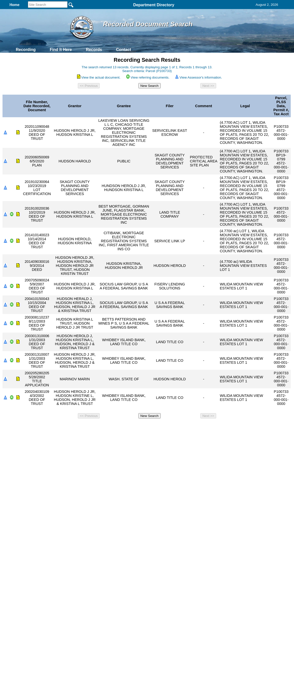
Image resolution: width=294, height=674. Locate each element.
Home (98, 427)
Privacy (145, 427)
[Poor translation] (18, 510)
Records (94, 49)
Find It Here (61, 49)
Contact (123, 49)
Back (79, 427)
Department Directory (153, 5)
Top (63, 427)
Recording (26, 49)
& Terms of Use (163, 427)
